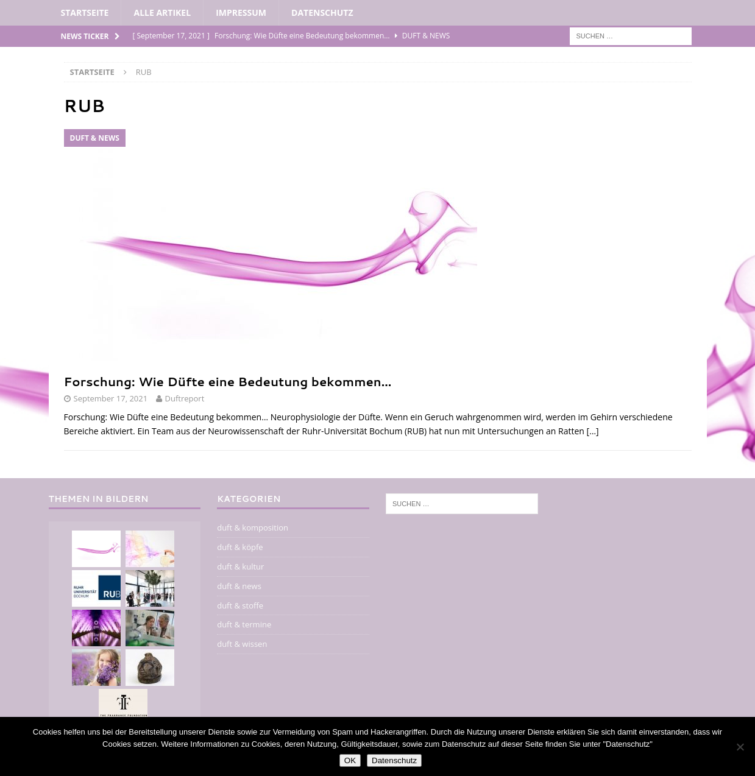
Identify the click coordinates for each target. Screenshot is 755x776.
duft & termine (244, 624)
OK (350, 760)
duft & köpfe (240, 546)
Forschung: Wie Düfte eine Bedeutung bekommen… (228, 381)
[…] (593, 431)
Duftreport (185, 398)
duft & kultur (240, 566)
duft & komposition (252, 527)
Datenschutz (322, 12)
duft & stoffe (240, 605)
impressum (241, 12)
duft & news (239, 585)
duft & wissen (242, 643)
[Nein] (740, 747)
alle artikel (162, 12)
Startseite (85, 12)
